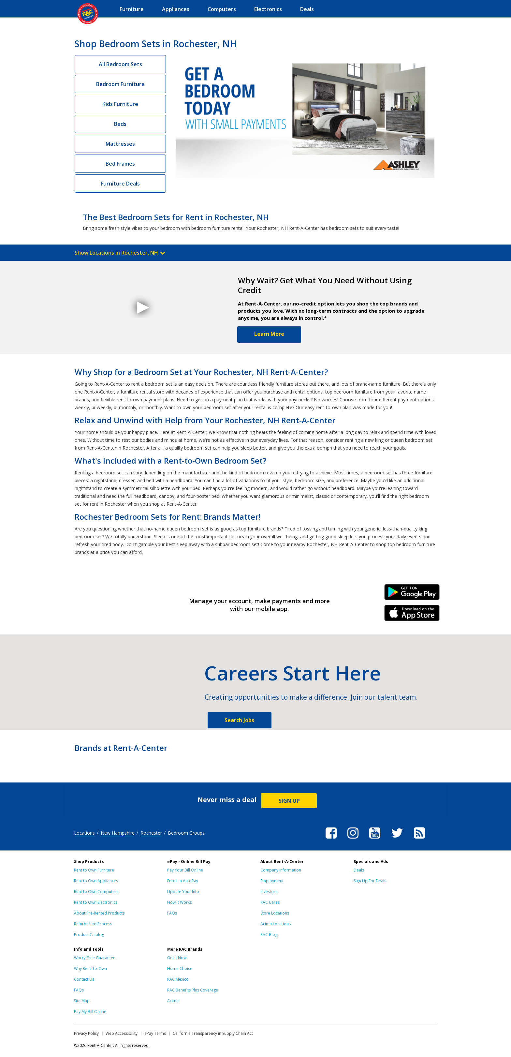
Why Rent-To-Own (90, 968)
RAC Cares (270, 902)
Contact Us (84, 979)
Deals (359, 870)
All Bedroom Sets (120, 64)
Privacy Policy (86, 1033)
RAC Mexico (178, 979)
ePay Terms (155, 1033)
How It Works (179, 902)
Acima (173, 1001)
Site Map (82, 1001)
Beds (120, 123)
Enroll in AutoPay (182, 881)
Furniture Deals (120, 183)
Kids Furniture (120, 104)
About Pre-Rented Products (99, 913)
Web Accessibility (122, 1033)
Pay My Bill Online (90, 1011)
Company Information (280, 870)
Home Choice (179, 968)
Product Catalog (89, 934)
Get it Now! (177, 957)
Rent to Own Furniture (94, 870)
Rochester (151, 833)
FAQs (172, 913)
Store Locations (274, 913)
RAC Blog (268, 934)
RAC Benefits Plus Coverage (192, 990)
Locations (84, 833)
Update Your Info (183, 891)
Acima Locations (275, 924)
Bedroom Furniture (120, 84)
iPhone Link (412, 615)
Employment (272, 881)
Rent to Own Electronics (95, 902)
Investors (268, 891)
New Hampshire (118, 833)
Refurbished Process (93, 924)
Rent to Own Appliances (96, 881)
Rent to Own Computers (96, 891)
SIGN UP (289, 800)
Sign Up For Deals (370, 881)
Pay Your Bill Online (185, 870)
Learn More (269, 333)
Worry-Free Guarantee (94, 957)
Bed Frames (120, 163)
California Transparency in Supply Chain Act (213, 1033)
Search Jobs (239, 720)
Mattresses (120, 143)
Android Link (412, 594)
